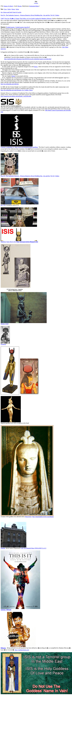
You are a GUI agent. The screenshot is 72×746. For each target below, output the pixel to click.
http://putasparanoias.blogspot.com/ (27, 241)
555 (4, 205)
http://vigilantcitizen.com (22, 650)
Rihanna (3, 648)
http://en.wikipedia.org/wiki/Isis (10, 84)
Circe (5, 9)
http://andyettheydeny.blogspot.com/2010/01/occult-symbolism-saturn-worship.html (27, 59)
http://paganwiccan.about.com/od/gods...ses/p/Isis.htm (16, 96)
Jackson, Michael (6, 609)
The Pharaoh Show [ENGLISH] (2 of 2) (35, 548)
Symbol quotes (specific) (22, 27)
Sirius (17, 9)
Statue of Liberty (8, 6)
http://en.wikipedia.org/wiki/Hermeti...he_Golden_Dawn (17, 90)
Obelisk (3, 548)
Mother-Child (4, 324)
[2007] (26, 18)
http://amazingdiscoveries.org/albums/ (43, 516)
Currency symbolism (6, 147)
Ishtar (37, 6)
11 (13, 147)
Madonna (3, 241)
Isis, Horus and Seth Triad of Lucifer (11, 12)
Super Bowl (11, 241)
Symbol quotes (10, 27)
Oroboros (3, 344)
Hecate (20, 6)
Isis (2, 205)
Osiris (9, 9)
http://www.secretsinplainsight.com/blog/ (26, 147)
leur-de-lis (28, 516)
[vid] (22, 548)
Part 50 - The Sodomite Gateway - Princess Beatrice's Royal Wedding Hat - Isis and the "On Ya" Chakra (30, 15)
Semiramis (32, 6)
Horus (13, 9)
